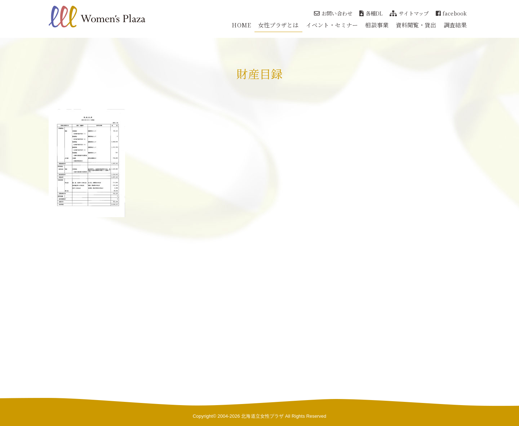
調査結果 (455, 25)
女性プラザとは (278, 25)
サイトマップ (409, 13)
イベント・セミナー (332, 25)
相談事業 (376, 25)
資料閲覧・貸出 (416, 25)
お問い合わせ (333, 13)
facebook (451, 13)
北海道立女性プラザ (262, 416)
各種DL (371, 13)
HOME (241, 25)
